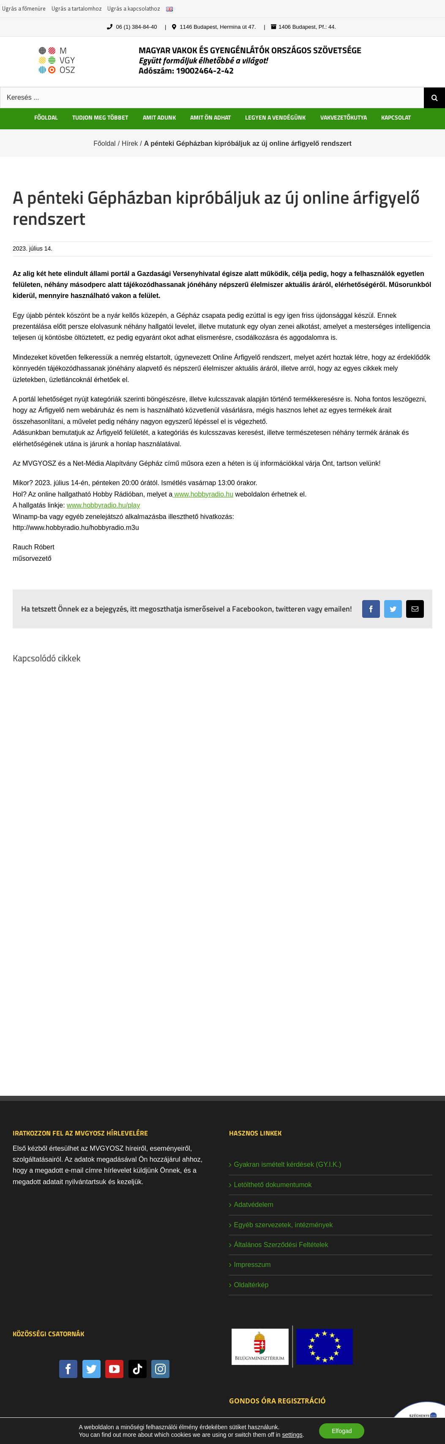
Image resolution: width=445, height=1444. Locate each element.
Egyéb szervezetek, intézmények (283, 1224)
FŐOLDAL (46, 117)
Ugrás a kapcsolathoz (133, 8)
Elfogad (342, 1431)
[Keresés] (434, 97)
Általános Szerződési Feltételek (281, 1244)
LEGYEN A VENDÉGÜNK (275, 117)
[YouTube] (114, 1369)
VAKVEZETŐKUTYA (343, 117)
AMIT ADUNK (159, 117)
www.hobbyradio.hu (202, 494)
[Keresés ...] (212, 97)
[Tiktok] (137, 1369)
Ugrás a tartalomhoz (77, 8)
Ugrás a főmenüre (24, 8)
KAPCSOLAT (396, 117)
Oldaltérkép (251, 1284)
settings (292, 1434)
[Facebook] (68, 1369)
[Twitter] (91, 1369)
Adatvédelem (253, 1204)
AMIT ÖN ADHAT (210, 117)
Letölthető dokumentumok (273, 1184)
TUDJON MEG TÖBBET (100, 117)
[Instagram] (160, 1369)
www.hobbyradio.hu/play (103, 505)
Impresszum (252, 1264)
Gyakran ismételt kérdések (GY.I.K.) (287, 1164)
